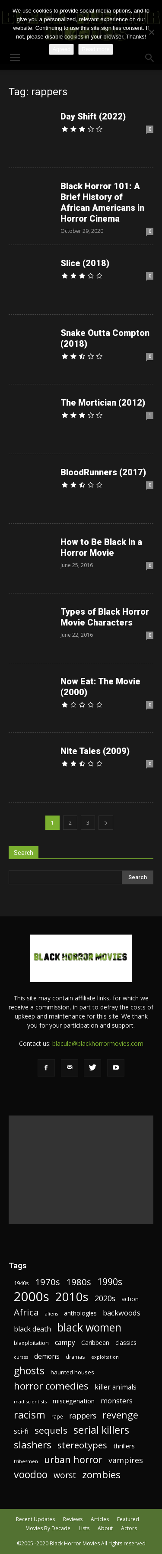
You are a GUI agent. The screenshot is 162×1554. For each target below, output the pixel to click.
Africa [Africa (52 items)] (26, 1312)
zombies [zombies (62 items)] (101, 1474)
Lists (84, 1528)
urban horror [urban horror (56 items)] (73, 1459)
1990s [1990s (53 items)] (109, 1281)
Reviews (73, 1519)
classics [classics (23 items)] (126, 1342)
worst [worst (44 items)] (65, 1475)
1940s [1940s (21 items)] (21, 1283)
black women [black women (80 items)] (89, 1327)
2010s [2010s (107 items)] (72, 1296)
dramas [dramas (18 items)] (75, 1356)
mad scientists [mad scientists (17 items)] (30, 1401)
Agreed (61, 49)
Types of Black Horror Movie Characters (104, 617)
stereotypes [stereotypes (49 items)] (82, 1445)
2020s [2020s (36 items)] (105, 1298)
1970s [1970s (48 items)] (47, 1281)
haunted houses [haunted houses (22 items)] (72, 1372)
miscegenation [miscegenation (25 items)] (74, 1401)
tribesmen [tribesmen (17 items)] (26, 1461)
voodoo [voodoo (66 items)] (31, 1474)
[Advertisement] (81, 1170)
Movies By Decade (47, 1528)
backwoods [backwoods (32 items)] (121, 1312)
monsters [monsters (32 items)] (117, 1400)
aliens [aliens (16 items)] (51, 1314)
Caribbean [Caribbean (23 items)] (95, 1342)
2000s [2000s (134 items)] (31, 1296)
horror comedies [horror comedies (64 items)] (51, 1385)
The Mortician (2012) (102, 402)
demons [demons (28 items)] (47, 1356)
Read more (95, 49)
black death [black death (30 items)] (32, 1329)
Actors (129, 1528)
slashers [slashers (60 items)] (32, 1444)
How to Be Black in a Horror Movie (101, 547)
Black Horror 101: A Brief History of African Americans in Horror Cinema (102, 202)
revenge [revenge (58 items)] (120, 1414)
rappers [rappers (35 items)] (82, 1415)
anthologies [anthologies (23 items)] (80, 1313)
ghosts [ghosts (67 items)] (29, 1370)
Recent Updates (35, 1519)
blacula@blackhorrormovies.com (97, 1043)
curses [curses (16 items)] (21, 1357)
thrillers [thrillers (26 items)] (124, 1445)
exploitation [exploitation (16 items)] (105, 1357)
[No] (151, 32)
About (105, 1528)
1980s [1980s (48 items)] (78, 1281)
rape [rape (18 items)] (57, 1416)
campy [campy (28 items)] (65, 1342)
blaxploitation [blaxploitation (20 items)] (31, 1343)
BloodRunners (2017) (103, 472)
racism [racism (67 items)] (29, 1414)
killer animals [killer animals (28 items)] (116, 1387)
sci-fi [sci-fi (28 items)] (21, 1431)
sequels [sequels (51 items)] (51, 1430)
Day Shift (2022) (93, 116)
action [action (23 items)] (130, 1299)
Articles (100, 1519)
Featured (128, 1519)
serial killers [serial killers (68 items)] (101, 1430)
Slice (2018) (84, 263)
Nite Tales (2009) (95, 751)
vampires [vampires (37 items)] (125, 1460)
